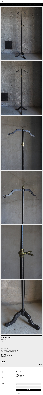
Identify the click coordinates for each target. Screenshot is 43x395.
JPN (32, 4)
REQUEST (3, 361)
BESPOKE (3, 372)
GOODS (30, 4)
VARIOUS (26, 4)
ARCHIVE (3, 374)
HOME (3, 370)
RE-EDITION (35, 4)
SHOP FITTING (22, 4)
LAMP (18, 4)
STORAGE (15, 4)
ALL (6, 4)
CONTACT (3, 377)
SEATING (9, 4)
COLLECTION (4, 371)
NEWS (2, 376)
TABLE (12, 4)
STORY (3, 373)
